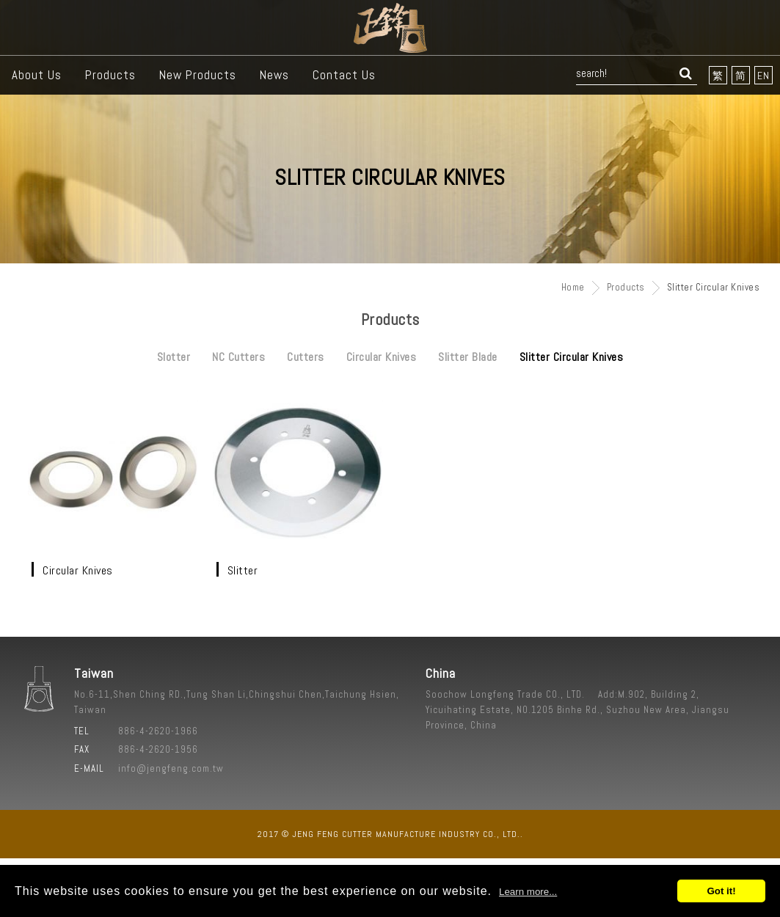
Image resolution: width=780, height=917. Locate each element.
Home (573, 287)
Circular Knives (381, 357)
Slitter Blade (467, 357)
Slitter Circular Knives (572, 357)
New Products (197, 75)
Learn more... (528, 891)
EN (763, 75)
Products (110, 75)
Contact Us (344, 75)
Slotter (174, 357)
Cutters (305, 357)
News (274, 75)
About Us (37, 75)
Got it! (721, 890)
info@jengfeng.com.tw (171, 768)
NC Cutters (238, 357)
